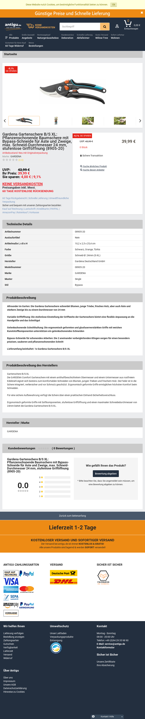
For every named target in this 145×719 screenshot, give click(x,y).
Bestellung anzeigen (13, 636)
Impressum (9, 681)
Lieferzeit (8, 651)
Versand (7, 654)
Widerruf (7, 658)
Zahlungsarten (11, 640)
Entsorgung (56, 640)
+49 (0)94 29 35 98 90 (116, 640)
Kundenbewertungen (21, 448)
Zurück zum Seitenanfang (72, 515)
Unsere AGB (9, 684)
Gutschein (8, 644)
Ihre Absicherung (105, 665)
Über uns (8, 677)
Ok (113, 4)
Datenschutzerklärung (15, 688)
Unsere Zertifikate (106, 661)
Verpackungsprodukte (61, 636)
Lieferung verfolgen (13, 633)
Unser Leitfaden (58, 633)
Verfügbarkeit (10, 647)
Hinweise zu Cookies (14, 691)
